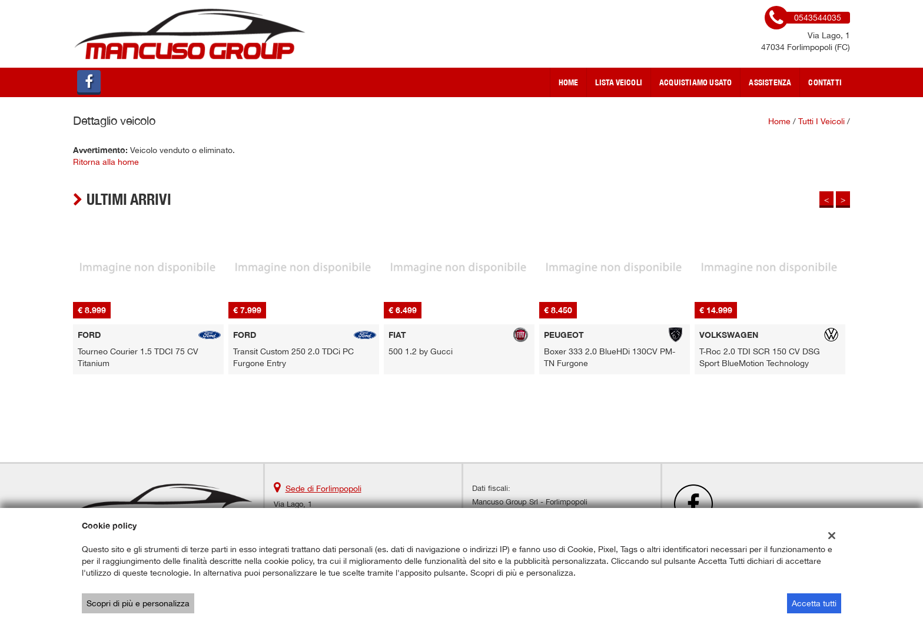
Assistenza (770, 82)
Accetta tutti (814, 603)
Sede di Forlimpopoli (323, 488)
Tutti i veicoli (821, 121)
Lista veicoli (618, 82)
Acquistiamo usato (695, 82)
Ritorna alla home (106, 162)
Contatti (825, 82)
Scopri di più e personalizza (138, 603)
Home (569, 82)
